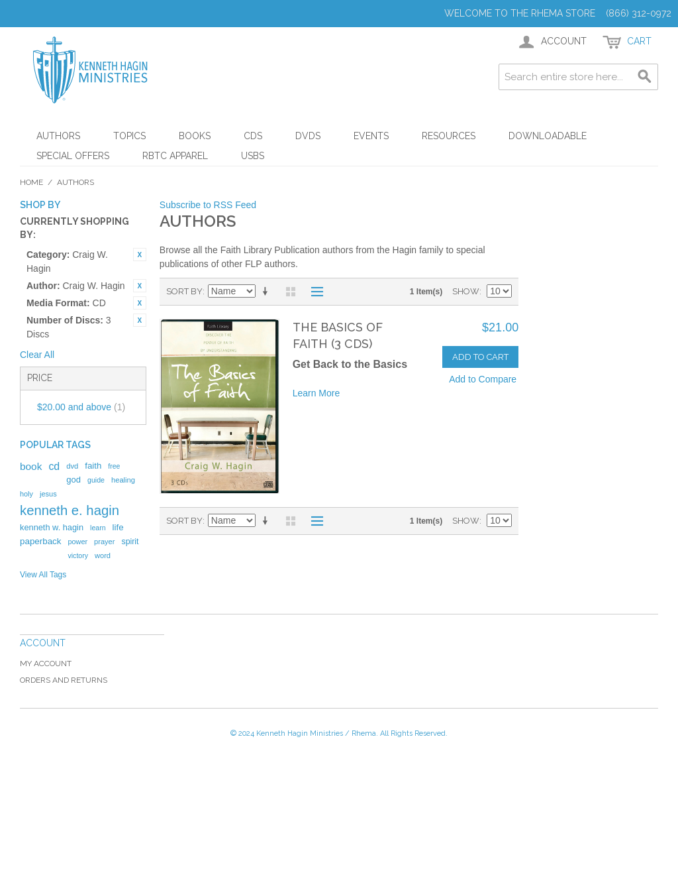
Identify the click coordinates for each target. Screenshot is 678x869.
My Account (46, 663)
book (31, 466)
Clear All (37, 354)
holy (26, 494)
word (103, 555)
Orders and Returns (63, 680)
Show (465, 291)
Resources (448, 136)
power (77, 542)
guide (96, 480)
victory (78, 555)
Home (31, 182)
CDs (253, 136)
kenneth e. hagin (69, 510)
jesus (48, 494)
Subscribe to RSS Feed (208, 205)
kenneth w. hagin (51, 527)
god (73, 480)
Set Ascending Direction (267, 292)
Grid (291, 292)
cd (54, 466)
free (114, 466)
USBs (252, 155)
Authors (58, 136)
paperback (40, 541)
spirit (129, 541)
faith (93, 466)
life (118, 527)
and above (81, 407)
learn (98, 528)
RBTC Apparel (175, 155)
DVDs (307, 136)
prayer (104, 542)
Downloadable (547, 136)
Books (195, 136)
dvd (72, 466)
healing (123, 480)
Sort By (184, 291)
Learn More (316, 393)
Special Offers (72, 155)
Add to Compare (482, 379)
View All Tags (43, 574)
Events (371, 136)
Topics (129, 136)
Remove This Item (139, 254)
